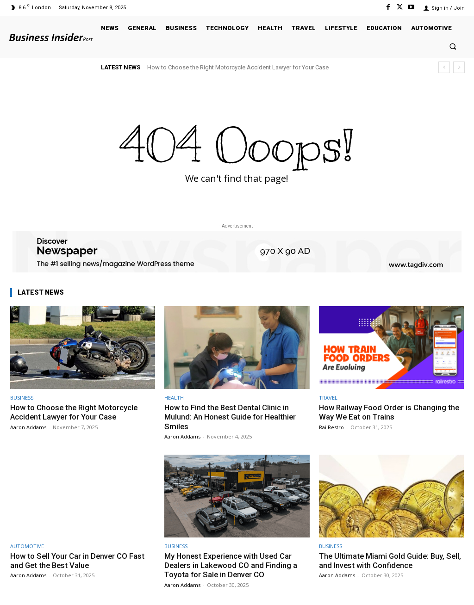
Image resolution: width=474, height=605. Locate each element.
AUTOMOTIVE (27, 546)
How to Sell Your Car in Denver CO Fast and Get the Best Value (78, 560)
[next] (459, 67)
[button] (453, 46)
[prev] (444, 67)
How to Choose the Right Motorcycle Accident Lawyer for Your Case (238, 67)
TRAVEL (328, 397)
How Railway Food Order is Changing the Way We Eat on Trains (390, 412)
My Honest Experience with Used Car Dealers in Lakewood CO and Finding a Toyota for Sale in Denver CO (231, 565)
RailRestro (331, 427)
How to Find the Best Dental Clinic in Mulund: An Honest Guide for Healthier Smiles (232, 417)
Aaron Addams (28, 427)
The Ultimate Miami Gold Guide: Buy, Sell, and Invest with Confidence (383, 560)
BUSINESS (21, 397)
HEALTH (174, 397)
